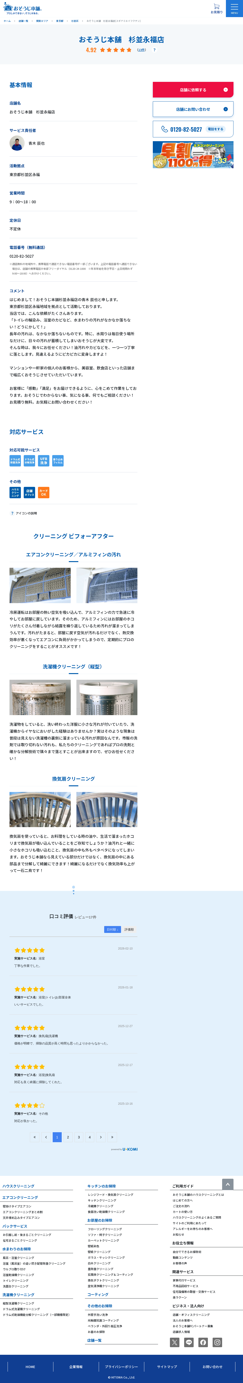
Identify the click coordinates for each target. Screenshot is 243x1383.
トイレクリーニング (15, 1280)
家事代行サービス (184, 1280)
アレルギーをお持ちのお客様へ (193, 1229)
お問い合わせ (213, 1366)
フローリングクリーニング (105, 1229)
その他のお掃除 (99, 1305)
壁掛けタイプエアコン (17, 1206)
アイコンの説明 (26, 513)
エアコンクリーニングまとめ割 (23, 1212)
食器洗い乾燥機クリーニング (106, 1212)
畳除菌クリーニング (100, 1269)
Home (30, 1366)
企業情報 (76, 1366)
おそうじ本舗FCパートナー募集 (193, 1326)
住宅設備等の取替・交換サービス (194, 1292)
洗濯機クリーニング (18, 1294)
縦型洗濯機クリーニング (18, 1303)
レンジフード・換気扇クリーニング (110, 1194)
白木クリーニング (99, 1263)
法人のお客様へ (183, 1320)
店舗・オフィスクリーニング (191, 1315)
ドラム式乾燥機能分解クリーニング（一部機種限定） (37, 1315)
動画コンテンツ (183, 1257)
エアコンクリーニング (20, 1197)
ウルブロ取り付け (14, 1269)
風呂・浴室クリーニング (18, 1258)
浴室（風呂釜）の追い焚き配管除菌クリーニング (34, 1263)
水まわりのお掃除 (16, 1248)
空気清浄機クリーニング (103, 1286)
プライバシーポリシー (121, 1366)
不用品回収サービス (185, 1286)
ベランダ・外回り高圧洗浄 (105, 1326)
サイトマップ (167, 1366)
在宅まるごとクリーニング (20, 1240)
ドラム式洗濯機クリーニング (21, 1309)
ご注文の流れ (181, 1206)
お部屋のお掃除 (99, 1220)
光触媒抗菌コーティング (103, 1320)
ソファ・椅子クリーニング (105, 1235)
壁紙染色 (93, 1246)
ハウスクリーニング (18, 1185)
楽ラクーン (180, 1297)
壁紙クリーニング (99, 1252)
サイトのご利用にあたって (190, 1223)
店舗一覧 (94, 1340)
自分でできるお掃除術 (187, 1252)
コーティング (97, 1294)
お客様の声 (180, 1263)
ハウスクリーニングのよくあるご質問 (197, 1217)
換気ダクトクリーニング (103, 1280)
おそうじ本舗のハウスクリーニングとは (198, 1194)
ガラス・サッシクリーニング (106, 1257)
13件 (141, 49)
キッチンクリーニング (102, 1200)
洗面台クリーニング (15, 1286)
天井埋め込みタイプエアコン (21, 1217)
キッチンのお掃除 (101, 1185)
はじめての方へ (183, 1200)
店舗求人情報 (181, 1332)
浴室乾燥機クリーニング (18, 1275)
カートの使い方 (183, 1212)
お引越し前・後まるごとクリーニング (27, 1235)
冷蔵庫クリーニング (100, 1206)
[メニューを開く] (234, 8)
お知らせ (178, 1234)
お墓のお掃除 (96, 1332)
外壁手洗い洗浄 (98, 1315)
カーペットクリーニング (103, 1240)
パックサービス (14, 1226)
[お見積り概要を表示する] (216, 8)
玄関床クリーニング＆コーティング (110, 1274)
